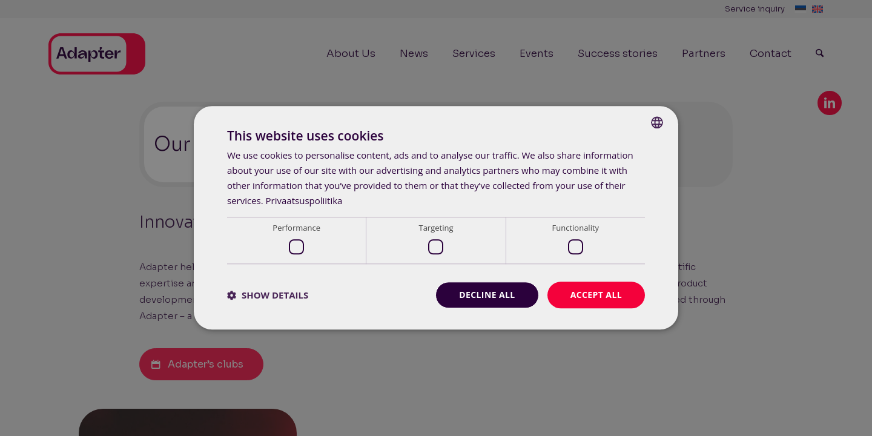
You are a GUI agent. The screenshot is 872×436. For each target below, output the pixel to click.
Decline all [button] (487, 294)
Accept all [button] (596, 294)
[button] (267, 295)
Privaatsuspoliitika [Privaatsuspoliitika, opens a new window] (304, 200)
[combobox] (657, 122)
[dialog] (436, 217)
